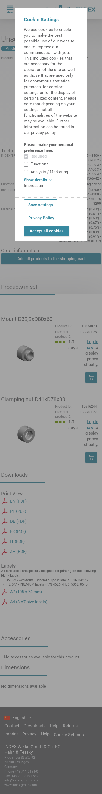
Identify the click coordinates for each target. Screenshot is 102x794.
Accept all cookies (47, 231)
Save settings (40, 204)
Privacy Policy (41, 218)
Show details (38, 179)
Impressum (34, 185)
